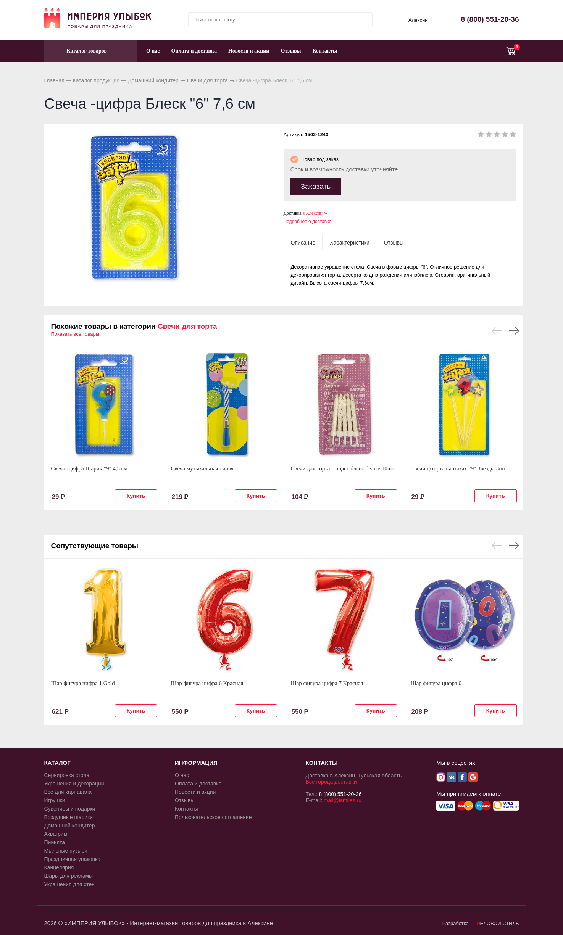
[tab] (303, 240)
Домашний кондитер (153, 80)
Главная (54, 80)
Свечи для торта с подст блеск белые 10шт (342, 467)
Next (514, 329)
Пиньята (54, 841)
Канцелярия (59, 866)
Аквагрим (56, 832)
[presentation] (303, 240)
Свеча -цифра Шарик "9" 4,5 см (89, 467)
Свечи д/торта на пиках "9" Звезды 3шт (458, 467)
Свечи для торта (207, 80)
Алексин (417, 20)
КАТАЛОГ (57, 761)
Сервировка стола (67, 774)
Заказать (316, 185)
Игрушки (54, 799)
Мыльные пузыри (65, 849)
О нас (153, 51)
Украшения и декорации (74, 782)
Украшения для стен (69, 883)
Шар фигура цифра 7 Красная (327, 682)
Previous (497, 329)
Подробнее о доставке (308, 220)
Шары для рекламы (68, 874)
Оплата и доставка (194, 51)
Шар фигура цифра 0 (436, 682)
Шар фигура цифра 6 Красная (207, 682)
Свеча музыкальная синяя (202, 467)
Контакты (324, 51)
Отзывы (291, 51)
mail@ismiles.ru (342, 799)
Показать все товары (75, 332)
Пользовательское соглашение (213, 816)
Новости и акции (248, 51)
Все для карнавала (68, 790)
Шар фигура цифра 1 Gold (83, 682)
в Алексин (313, 211)
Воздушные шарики (68, 816)
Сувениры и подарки (69, 807)
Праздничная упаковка (72, 858)
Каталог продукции (96, 80)
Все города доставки (331, 780)
